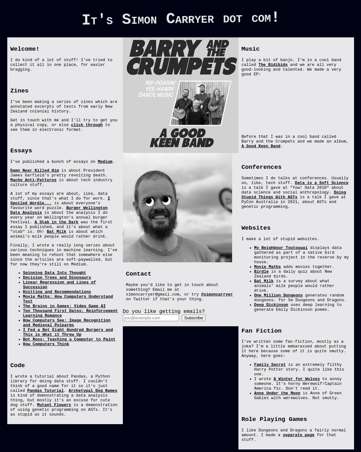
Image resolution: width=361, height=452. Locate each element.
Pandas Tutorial (45, 390)
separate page (298, 435)
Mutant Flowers (54, 405)
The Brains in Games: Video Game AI (64, 306)
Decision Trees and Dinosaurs (57, 277)
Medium (105, 161)
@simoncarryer (217, 294)
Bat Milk (56, 231)
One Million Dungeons (278, 295)
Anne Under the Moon (277, 393)
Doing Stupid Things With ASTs (294, 195)
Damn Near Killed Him (34, 170)
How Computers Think (46, 344)
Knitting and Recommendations (57, 292)
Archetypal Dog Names (93, 390)
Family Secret (270, 364)
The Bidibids (273, 64)
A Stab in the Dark (56, 222)
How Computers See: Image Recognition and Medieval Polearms (67, 323)
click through (87, 125)
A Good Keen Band (261, 146)
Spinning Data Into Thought (54, 273)
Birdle (261, 271)
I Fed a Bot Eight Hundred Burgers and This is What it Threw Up (68, 332)
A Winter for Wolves (297, 379)
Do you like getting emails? (164, 312)
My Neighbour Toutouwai (281, 247)
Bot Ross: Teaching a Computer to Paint (69, 339)
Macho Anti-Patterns (33, 180)
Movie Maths (267, 266)
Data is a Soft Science (321, 183)
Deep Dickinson (271, 304)
